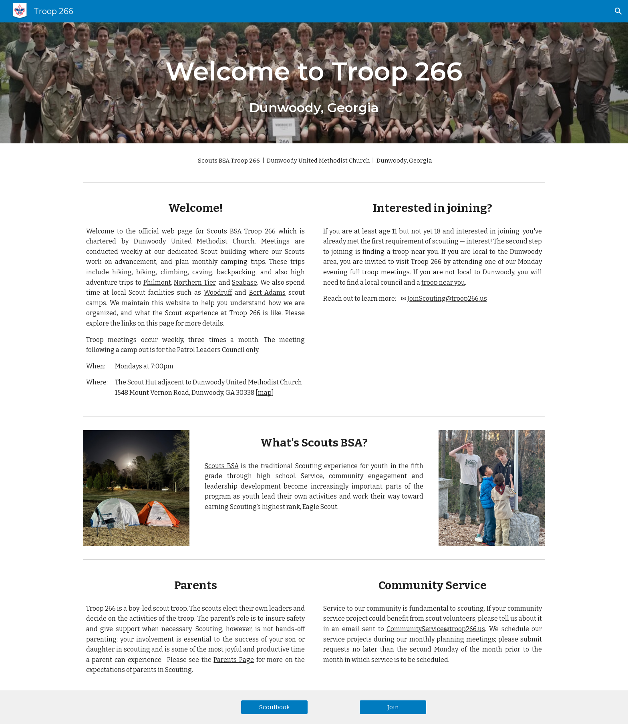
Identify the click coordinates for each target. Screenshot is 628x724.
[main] (313, 83)
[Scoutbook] (274, 707)
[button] (618, 11)
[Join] (393, 707)
